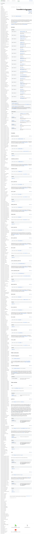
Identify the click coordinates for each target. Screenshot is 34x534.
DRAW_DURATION (22, 53)
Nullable (13, 120)
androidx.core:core (30, 10)
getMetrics (15, 22)
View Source (30, 11)
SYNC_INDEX (21, 89)
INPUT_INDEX (21, 67)
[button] (4, 10)
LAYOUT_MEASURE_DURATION (23, 71)
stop (21, 474)
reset (20, 124)
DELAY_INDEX (21, 49)
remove (21, 120)
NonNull (23, 113)
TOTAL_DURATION (22, 98)
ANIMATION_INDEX (22, 35)
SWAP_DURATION (22, 78)
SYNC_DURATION (22, 44)
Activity (25, 113)
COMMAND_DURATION (22, 38)
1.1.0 (31, 12)
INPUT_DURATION (22, 69)
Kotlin (29, 13)
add (20, 113)
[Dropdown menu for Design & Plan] (16, 1)
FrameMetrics (13, 24)
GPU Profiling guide (25, 24)
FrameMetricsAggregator (15, 103)
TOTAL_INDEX (21, 96)
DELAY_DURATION (22, 51)
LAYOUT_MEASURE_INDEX (21, 273)
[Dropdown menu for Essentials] (10, 1)
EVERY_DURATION (22, 60)
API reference (3, 3)
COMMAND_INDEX (22, 42)
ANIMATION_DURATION (22, 31)
